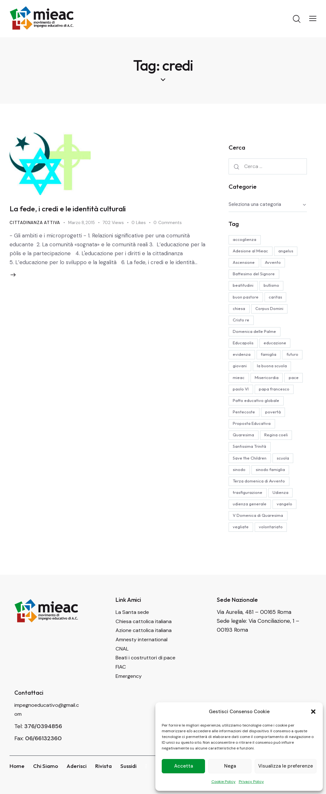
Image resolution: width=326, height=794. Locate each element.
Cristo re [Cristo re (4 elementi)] (242, 322)
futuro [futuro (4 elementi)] (239, 369)
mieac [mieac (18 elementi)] (281, 381)
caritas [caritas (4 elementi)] (278, 298)
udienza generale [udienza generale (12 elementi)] (250, 522)
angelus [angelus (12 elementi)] (288, 251)
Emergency (130, 694)
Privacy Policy (251, 781)
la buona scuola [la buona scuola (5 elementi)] (249, 381)
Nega (230, 766)
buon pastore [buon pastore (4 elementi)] (246, 298)
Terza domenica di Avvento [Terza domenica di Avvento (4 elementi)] (260, 499)
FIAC (121, 685)
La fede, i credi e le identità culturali (80, 210)
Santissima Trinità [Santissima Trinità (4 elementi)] (250, 463)
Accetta (183, 766)
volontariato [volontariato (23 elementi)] (273, 546)
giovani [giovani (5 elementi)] (264, 369)
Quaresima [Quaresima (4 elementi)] (244, 451)
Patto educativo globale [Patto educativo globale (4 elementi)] (257, 416)
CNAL (123, 667)
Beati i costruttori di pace (148, 676)
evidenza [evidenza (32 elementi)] (243, 357)
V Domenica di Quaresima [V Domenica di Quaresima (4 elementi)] (259, 534)
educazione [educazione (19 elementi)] (277, 345)
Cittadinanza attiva (35, 224)
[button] (313, 711)
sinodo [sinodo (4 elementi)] (240, 487)
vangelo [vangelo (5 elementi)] (287, 522)
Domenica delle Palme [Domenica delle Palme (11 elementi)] (255, 334)
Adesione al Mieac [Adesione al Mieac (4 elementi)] (251, 251)
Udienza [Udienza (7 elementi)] (283, 510)
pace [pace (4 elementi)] (274, 393)
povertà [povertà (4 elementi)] (275, 428)
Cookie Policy (223, 781)
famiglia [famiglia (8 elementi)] (271, 357)
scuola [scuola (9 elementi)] (285, 475)
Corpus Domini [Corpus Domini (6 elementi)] (272, 310)
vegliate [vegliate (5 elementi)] (242, 546)
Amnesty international (143, 658)
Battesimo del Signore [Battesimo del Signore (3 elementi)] (255, 275)
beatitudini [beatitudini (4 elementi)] (244, 287)
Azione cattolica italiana (145, 649)
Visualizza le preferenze (285, 766)
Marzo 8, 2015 (83, 224)
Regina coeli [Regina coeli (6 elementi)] (278, 451)
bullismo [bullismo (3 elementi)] (274, 287)
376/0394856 (43, 744)
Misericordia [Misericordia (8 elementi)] (246, 393)
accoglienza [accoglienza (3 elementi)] (245, 239)
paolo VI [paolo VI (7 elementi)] (242, 404)
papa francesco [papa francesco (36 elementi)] (276, 404)
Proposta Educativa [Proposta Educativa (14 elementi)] (253, 440)
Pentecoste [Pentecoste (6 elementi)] (245, 428)
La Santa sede (133, 631)
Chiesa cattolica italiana (145, 640)
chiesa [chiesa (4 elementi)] (240, 310)
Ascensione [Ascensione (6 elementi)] (245, 263)
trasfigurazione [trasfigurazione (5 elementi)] (248, 510)
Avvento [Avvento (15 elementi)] (275, 263)
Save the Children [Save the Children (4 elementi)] (250, 475)
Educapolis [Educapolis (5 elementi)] (244, 345)
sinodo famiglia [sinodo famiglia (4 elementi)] (272, 487)
